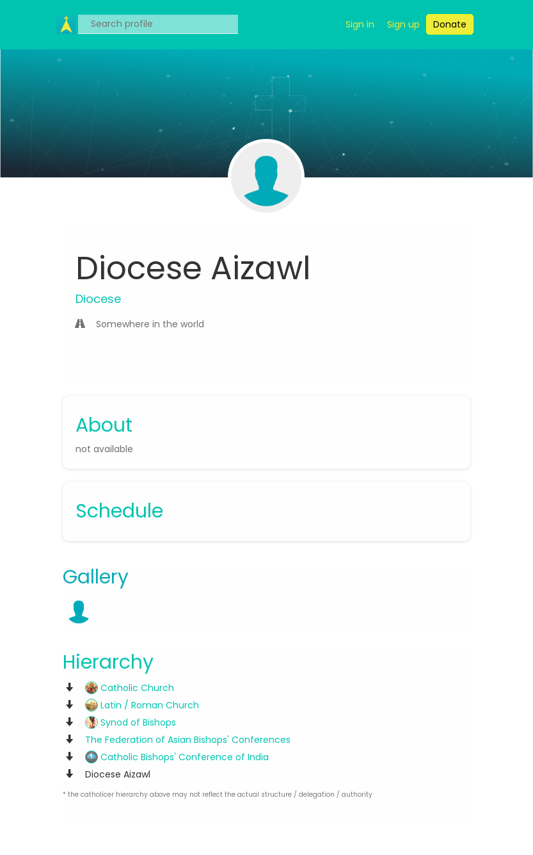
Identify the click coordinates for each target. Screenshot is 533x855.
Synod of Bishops (130, 722)
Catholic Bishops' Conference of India (177, 757)
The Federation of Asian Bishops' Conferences (187, 739)
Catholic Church (129, 687)
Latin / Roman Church (142, 705)
